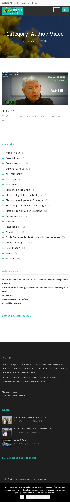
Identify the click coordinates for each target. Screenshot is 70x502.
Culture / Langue (15, 168)
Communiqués (14, 163)
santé (9, 253)
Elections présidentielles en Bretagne (26, 205)
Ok (22, 497)
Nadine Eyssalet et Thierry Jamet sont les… (34, 428)
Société (10, 258)
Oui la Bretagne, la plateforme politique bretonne (33, 237)
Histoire (10, 221)
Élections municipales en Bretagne (24, 200)
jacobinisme (12, 226)
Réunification (13, 247)
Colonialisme (13, 158)
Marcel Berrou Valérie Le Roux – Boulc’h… (33, 417)
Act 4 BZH (9, 111)
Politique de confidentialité (14, 395)
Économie (11, 179)
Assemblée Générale (11, 303)
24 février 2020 (11, 116)
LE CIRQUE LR (8, 295)
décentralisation (14, 174)
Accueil (26, 41)
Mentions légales (9, 392)
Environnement (14, 216)
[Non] (66, 492)
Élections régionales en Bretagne (24, 211)
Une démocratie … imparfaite (15, 299)
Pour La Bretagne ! (16, 242)
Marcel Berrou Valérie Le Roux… (24, 3)
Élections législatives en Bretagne (24, 195)
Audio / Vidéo (48, 116)
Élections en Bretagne (18, 189)
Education (11, 184)
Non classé (12, 232)
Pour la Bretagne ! (29, 116)
